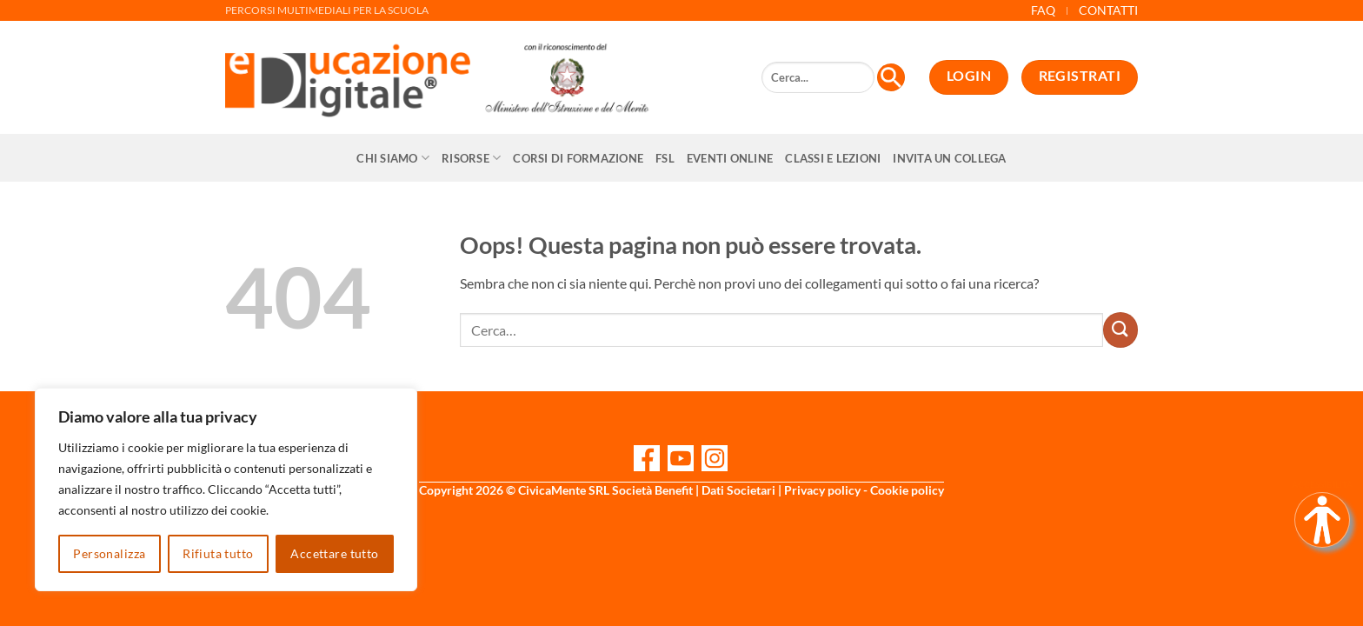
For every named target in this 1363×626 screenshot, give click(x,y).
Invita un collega (949, 158)
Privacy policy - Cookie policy (864, 490)
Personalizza (109, 553)
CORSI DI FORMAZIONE (578, 158)
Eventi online (730, 158)
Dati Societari (738, 490)
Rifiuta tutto (218, 553)
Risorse (471, 158)
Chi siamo (392, 158)
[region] (226, 489)
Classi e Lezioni (833, 158)
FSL (665, 158)
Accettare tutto (334, 553)
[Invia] (1120, 329)
